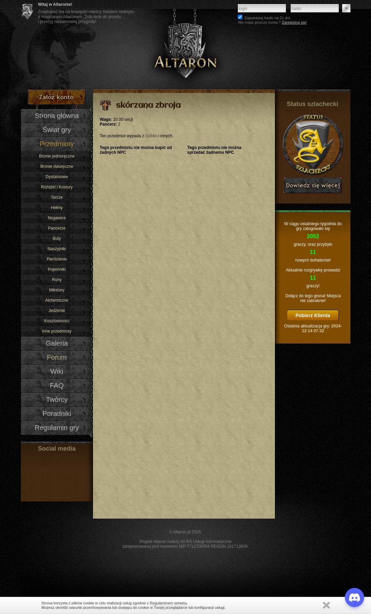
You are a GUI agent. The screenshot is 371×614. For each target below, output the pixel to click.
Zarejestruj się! (294, 22)
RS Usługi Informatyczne (209, 541)
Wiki (56, 371)
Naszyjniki (56, 248)
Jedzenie (56, 310)
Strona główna (57, 115)
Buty (57, 238)
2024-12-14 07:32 (322, 328)
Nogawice (57, 218)
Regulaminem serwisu (168, 603)
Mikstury (57, 290)
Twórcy (57, 399)
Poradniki (57, 413)
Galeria (57, 343)
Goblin (151, 136)
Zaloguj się (346, 8)
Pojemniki (57, 269)
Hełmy (56, 207)
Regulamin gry (57, 427)
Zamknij (326, 605)
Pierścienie (57, 259)
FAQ (56, 385)
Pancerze (57, 228)
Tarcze (57, 197)
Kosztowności (56, 320)
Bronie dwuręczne (56, 166)
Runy (56, 279)
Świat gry (57, 130)
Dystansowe (57, 176)
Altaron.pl (181, 532)
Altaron (186, 45)
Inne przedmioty (56, 331)
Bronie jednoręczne (56, 156)
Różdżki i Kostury (57, 187)
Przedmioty (56, 144)
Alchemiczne (56, 300)
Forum (57, 357)
